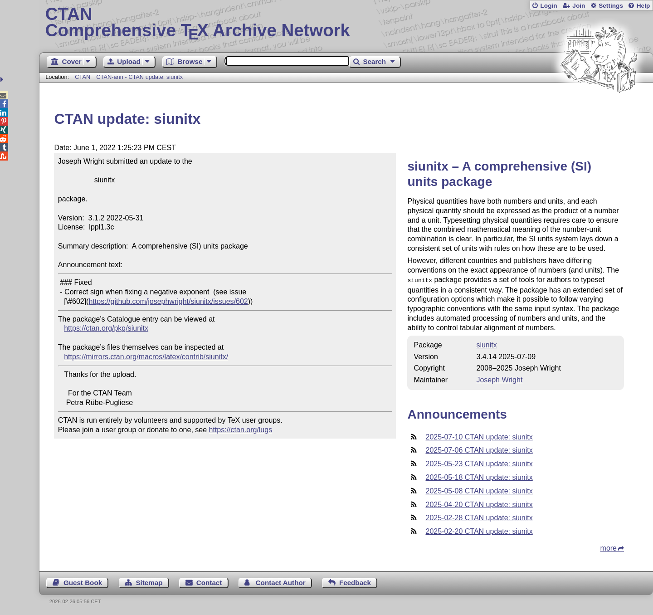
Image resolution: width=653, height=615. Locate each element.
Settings (611, 5)
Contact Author (281, 582)
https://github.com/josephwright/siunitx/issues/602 (168, 301)
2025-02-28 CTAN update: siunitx (478, 517)
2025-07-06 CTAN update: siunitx (478, 449)
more (608, 547)
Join (578, 5)
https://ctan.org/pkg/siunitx (106, 328)
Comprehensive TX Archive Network (346, 22)
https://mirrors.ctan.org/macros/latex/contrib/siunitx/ (146, 357)
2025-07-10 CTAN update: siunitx (478, 436)
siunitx (486, 344)
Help (643, 5)
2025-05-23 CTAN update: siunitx (478, 463)
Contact (209, 582)
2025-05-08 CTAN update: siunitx (478, 490)
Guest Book (82, 582)
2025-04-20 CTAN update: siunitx (478, 504)
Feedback (355, 582)
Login (548, 5)
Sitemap (149, 582)
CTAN (82, 76)
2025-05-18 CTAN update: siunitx (478, 476)
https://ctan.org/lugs (241, 430)
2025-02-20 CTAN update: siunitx (478, 530)
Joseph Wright (499, 379)
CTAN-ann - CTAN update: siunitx (139, 76)
